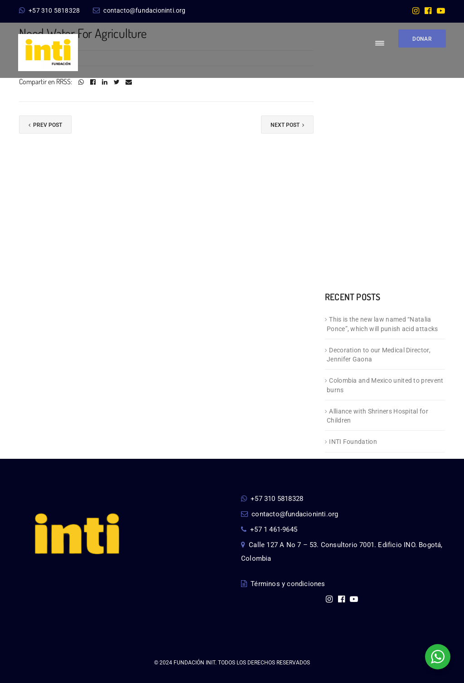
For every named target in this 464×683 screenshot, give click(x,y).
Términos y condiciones (283, 584)
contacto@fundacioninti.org (139, 10)
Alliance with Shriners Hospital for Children (377, 416)
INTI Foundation (353, 441)
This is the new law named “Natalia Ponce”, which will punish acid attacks (382, 324)
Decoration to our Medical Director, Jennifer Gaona (378, 354)
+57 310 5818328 (49, 10)
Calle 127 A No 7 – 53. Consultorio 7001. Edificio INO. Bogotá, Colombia (342, 552)
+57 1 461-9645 (269, 529)
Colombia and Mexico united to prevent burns (385, 385)
